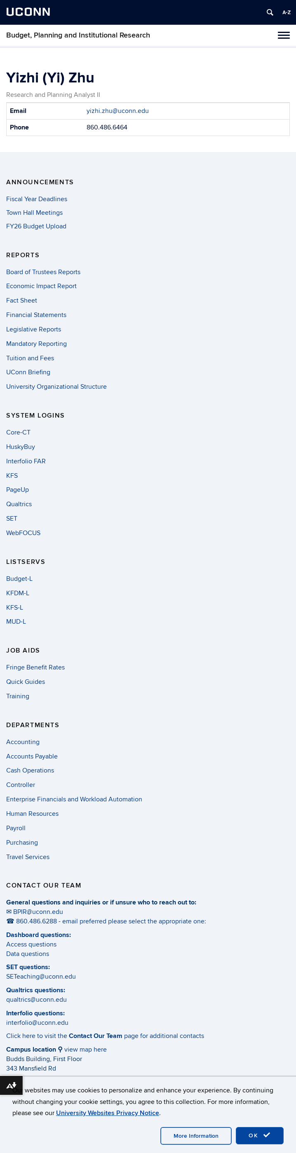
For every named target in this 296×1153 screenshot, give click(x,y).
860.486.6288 (36, 921)
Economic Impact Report (41, 286)
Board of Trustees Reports (43, 272)
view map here (85, 1049)
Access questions (31, 944)
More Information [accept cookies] (196, 1135)
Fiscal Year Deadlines (36, 199)
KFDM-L (17, 593)
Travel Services (27, 857)
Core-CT (18, 432)
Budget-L (19, 579)
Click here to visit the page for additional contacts (105, 1036)
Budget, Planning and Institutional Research (78, 35)
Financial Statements (36, 315)
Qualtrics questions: (35, 990)
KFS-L (14, 608)
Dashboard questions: (38, 935)
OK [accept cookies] (260, 1135)
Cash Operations (30, 770)
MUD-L (16, 622)
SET (11, 518)
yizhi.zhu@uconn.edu (118, 111)
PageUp (17, 490)
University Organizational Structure (56, 387)
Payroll (16, 828)
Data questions (27, 954)
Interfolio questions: (35, 1013)
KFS (12, 476)
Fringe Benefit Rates (35, 667)
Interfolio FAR (26, 461)
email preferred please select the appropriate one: (134, 921)
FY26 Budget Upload (36, 226)
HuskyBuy (20, 447)
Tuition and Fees (30, 358)
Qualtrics (19, 504)
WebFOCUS (23, 533)
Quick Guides (25, 682)
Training (17, 696)
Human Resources (32, 814)
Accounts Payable (32, 756)
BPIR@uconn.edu (38, 912)
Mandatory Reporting (36, 344)
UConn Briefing (28, 372)
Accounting (23, 742)
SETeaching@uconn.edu (41, 976)
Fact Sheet (21, 300)
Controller (20, 785)
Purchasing (22, 842)
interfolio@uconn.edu (37, 1023)
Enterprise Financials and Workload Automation (74, 799)
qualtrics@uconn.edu (36, 1000)
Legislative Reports (33, 329)
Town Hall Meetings (34, 213)
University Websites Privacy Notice (107, 1113)
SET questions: (28, 967)
